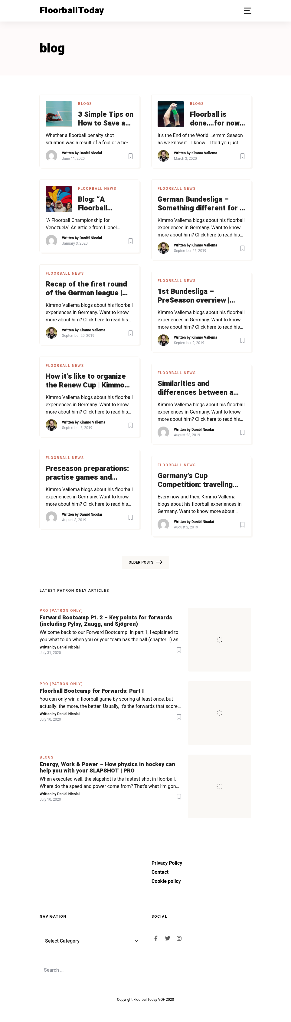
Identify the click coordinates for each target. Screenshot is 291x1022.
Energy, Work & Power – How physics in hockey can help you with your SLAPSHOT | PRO (107, 767)
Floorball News (97, 188)
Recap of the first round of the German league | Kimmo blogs (86, 289)
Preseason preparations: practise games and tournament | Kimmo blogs (87, 473)
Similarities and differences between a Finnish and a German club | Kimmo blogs (201, 388)
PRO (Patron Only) (61, 610)
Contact (160, 872)
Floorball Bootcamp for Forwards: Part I (92, 691)
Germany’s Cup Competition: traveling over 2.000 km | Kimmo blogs (196, 480)
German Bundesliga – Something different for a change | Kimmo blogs (201, 204)
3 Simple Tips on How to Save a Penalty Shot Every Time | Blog (105, 119)
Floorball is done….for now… (217, 119)
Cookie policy (166, 881)
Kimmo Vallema (204, 153)
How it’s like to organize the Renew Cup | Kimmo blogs (86, 381)
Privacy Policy (167, 863)
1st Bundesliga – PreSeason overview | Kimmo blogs (194, 296)
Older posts (145, 562)
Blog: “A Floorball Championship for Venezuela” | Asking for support (105, 204)
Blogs (85, 104)
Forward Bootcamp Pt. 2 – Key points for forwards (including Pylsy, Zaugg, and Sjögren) (106, 621)
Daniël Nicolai (91, 153)
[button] (247, 11)
